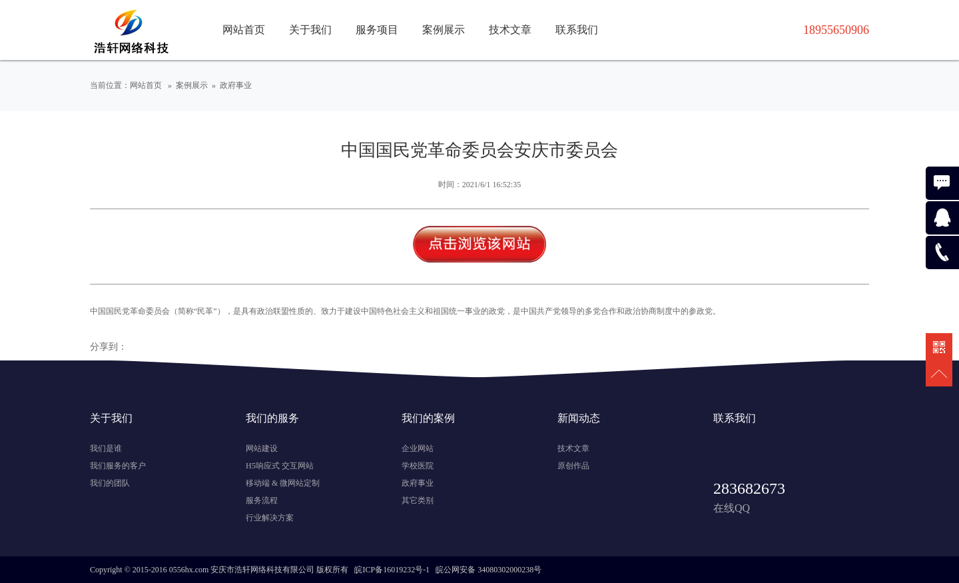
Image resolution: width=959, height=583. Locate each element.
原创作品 (573, 465)
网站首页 (243, 29)
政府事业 (236, 85)
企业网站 (418, 448)
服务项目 (377, 29)
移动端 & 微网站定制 (283, 483)
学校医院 (418, 465)
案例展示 (443, 29)
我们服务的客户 (118, 465)
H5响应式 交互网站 (280, 465)
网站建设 (262, 448)
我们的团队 (110, 483)
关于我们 (310, 29)
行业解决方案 (270, 517)
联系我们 (576, 29)
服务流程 (262, 500)
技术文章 (510, 29)
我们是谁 (106, 448)
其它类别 (418, 500)
